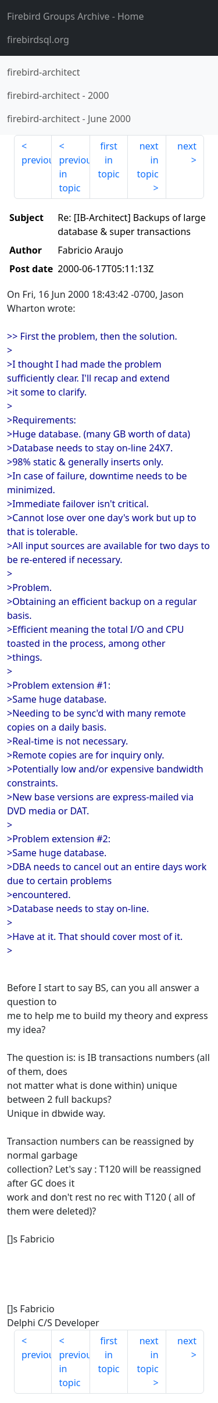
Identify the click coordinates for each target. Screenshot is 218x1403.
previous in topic (74, 174)
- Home (75, 16)
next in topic (147, 160)
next (186, 146)
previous (37, 160)
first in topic (108, 160)
